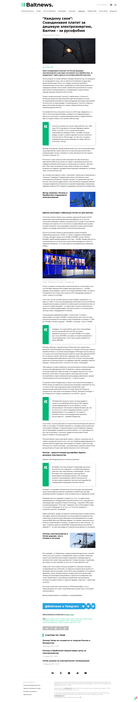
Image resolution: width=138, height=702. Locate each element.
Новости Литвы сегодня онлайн (60, 619)
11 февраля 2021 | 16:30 (51, 664)
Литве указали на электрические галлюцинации (66, 661)
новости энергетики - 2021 (72, 622)
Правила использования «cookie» (32, 688)
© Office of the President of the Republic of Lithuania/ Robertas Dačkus (54, 279)
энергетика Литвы (75, 621)
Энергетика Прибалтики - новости (53, 622)
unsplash (47, 65)
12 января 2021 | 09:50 (50, 656)
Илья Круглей (48, 67)
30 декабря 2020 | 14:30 (51, 646)
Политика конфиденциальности (31, 685)
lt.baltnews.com (68, 688)
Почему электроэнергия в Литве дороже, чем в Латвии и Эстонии (55, 536)
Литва (48, 619)
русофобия (46, 621)
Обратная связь (27, 694)
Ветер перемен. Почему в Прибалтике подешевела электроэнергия (55, 195)
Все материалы (102, 4)
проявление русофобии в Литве (59, 621)
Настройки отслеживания (30, 691)
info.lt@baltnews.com (59, 696)
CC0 (43, 65)
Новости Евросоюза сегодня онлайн (81, 619)
